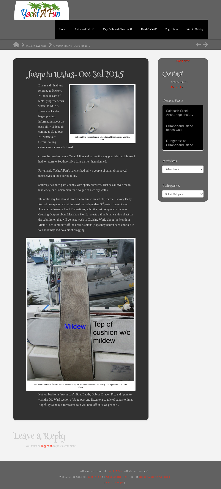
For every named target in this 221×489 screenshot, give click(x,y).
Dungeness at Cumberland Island (179, 143)
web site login (115, 482)
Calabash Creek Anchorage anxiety (179, 113)
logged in (47, 446)
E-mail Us (177, 87)
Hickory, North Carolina (154, 477)
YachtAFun (115, 471)
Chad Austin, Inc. (117, 477)
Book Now (182, 60)
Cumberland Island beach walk (179, 128)
